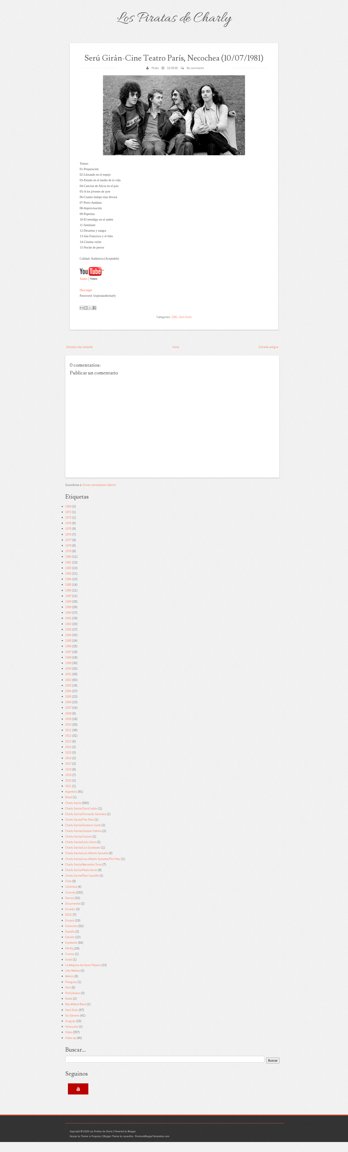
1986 (68, 600)
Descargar (86, 300)
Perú (68, 997)
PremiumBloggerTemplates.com (152, 1146)
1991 (68, 628)
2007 (68, 718)
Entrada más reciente (79, 357)
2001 (68, 684)
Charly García (73, 813)
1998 (68, 667)
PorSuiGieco (72, 1003)
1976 (68, 544)
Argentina (71, 802)
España (70, 942)
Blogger (132, 1141)
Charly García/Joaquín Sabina (83, 841)
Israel (68, 970)
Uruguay (70, 1031)
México (69, 986)
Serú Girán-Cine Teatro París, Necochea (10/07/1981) (174, 63)
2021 (68, 796)
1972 (68, 522)
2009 (68, 729)
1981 (174, 327)
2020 (68, 791)
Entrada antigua (268, 357)
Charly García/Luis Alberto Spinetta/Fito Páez (93, 869)
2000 (68, 679)
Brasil (68, 807)
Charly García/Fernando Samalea (85, 824)
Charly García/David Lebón (81, 818)
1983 (68, 584)
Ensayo (69, 930)
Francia (69, 964)
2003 (68, 695)
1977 (68, 550)
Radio (68, 1009)
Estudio (70, 947)
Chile (68, 891)
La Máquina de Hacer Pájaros (83, 975)
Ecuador (70, 919)
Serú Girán (185, 327)
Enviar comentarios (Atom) (99, 495)
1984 (68, 589)
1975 (68, 539)
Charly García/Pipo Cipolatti (82, 886)
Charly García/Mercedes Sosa (83, 874)
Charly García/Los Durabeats (83, 858)
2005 (68, 707)
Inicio (176, 357)
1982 (68, 578)
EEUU (68, 925)
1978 (68, 556)
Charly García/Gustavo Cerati (83, 835)
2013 (68, 751)
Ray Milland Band (75, 1014)
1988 (68, 612)
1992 (68, 634)
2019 (68, 785)
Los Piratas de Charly (174, 18)
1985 (68, 595)
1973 (68, 528)
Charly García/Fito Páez (79, 830)
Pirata (155, 78)
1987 (68, 606)
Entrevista (71, 936)
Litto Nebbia (72, 981)
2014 (68, 757)
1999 (68, 673)
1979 (68, 561)
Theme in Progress (91, 1146)
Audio (83, 289)
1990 (68, 623)
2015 (68, 763)
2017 (68, 774)
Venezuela (71, 1037)
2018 (68, 779)
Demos (69, 908)
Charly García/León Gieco (80, 852)
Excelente (71, 953)
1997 (68, 662)
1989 (68, 617)
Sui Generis (72, 1025)
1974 (68, 533)
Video (68, 1042)
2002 (68, 690)
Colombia (71, 897)
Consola (70, 902)
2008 (68, 723)
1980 (68, 567)
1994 (68, 645)
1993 (68, 639)
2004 (68, 701)
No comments (195, 78)
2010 (68, 735)
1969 (68, 516)
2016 (68, 768)
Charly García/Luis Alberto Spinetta (86, 863)
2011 (68, 740)
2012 (68, 746)
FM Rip (69, 958)
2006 (68, 712)
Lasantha (128, 1146)
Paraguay (71, 992)
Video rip (70, 1048)
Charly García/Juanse (78, 846)
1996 (68, 656)
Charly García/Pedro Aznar (81, 880)
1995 (68, 651)
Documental (72, 914)
